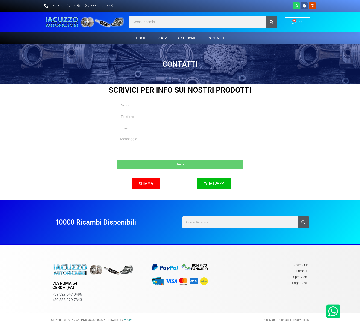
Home (141, 38)
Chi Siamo (270, 319)
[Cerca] (271, 22)
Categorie (187, 38)
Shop (162, 38)
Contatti (216, 38)
